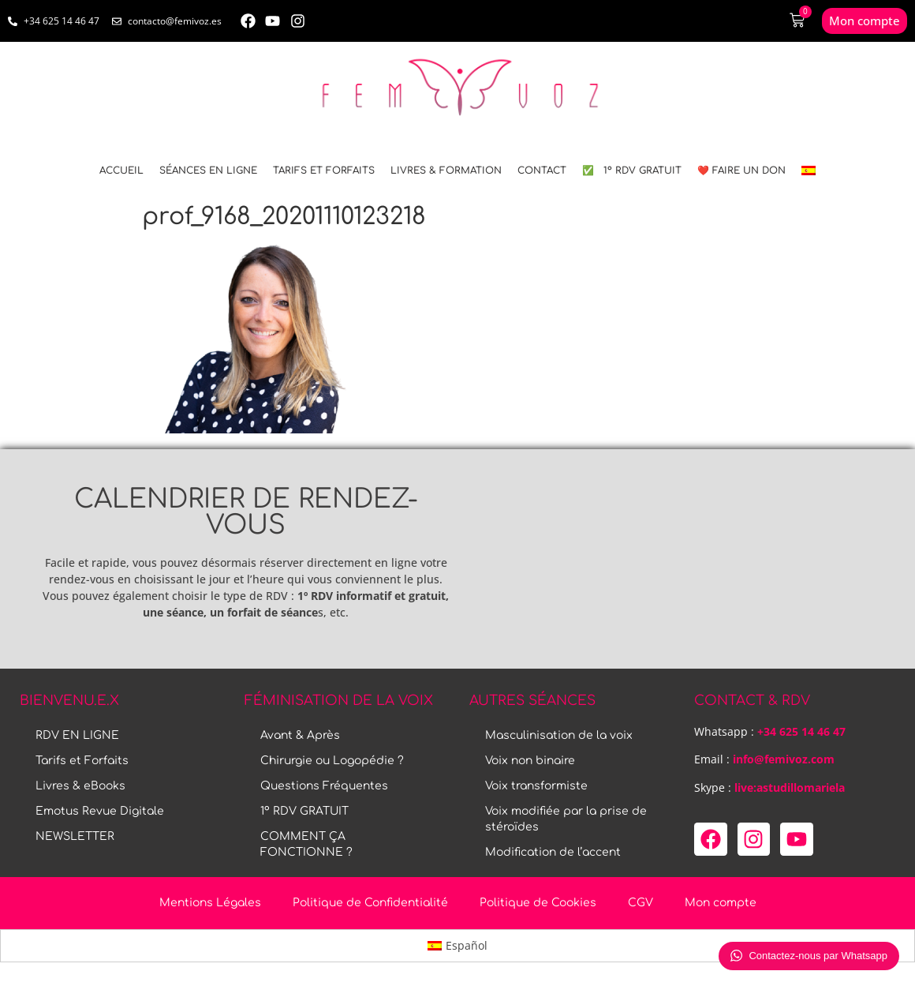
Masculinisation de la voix (559, 735)
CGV (640, 903)
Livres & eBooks (80, 786)
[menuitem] (809, 170)
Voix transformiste (536, 786)
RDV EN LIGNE (77, 735)
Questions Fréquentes (324, 786)
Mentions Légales (210, 903)
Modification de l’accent (553, 852)
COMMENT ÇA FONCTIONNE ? (306, 844)
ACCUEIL (121, 170)
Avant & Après (300, 735)
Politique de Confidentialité (370, 903)
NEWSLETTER (74, 836)
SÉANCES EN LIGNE (208, 170)
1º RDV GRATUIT (304, 811)
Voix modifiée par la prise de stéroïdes (566, 819)
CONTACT (541, 170)
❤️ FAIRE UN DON (741, 170)
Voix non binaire (530, 761)
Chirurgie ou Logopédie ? (332, 761)
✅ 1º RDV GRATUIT (632, 170)
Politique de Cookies (538, 903)
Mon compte (720, 903)
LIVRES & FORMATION (446, 170)
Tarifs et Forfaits (324, 170)
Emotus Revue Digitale (99, 811)
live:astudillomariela (789, 787)
